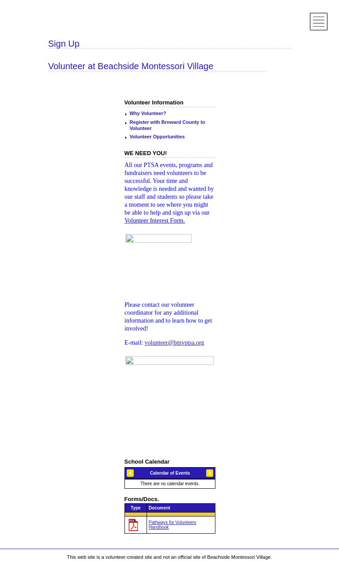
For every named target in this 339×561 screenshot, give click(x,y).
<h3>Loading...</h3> (169, 478)
